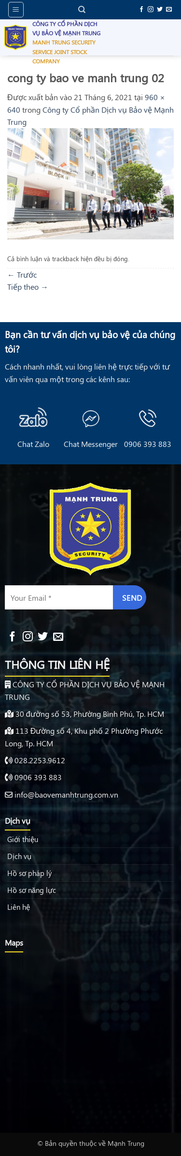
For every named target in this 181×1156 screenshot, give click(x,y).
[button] (16, 9)
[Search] (81, 9)
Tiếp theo (27, 287)
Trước (22, 274)
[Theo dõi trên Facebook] (141, 9)
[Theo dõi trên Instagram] (150, 9)
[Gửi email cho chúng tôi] (169, 9)
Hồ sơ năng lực (31, 890)
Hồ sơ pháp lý (29, 873)
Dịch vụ (19, 856)
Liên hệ (18, 907)
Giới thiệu (22, 839)
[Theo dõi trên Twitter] (160, 9)
